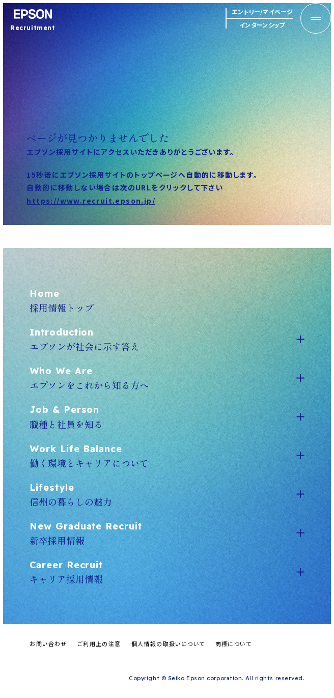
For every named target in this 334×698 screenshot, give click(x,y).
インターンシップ (262, 24)
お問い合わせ (48, 643)
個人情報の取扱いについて (168, 643)
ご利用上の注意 (99, 643)
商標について (233, 643)
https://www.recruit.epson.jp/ (90, 201)
